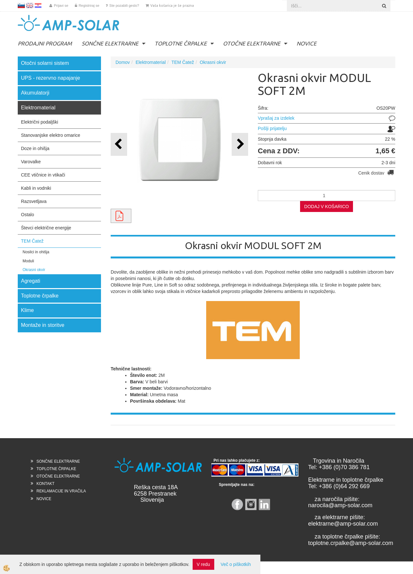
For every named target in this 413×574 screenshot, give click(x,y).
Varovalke (31, 161)
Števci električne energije (46, 227)
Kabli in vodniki (36, 188)
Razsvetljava (33, 201)
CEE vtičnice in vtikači (43, 174)
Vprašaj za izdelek (276, 118)
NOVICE (307, 43)
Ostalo (27, 214)
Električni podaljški (39, 122)
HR (38, 5)
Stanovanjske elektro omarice (50, 135)
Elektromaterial (151, 62)
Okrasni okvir (34, 269)
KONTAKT (45, 483)
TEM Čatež (32, 241)
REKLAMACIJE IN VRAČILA (61, 491)
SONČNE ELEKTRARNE (110, 43)
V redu (203, 564)
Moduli (28, 261)
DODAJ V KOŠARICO (326, 206)
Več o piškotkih (236, 564)
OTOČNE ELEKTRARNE (251, 43)
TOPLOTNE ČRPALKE (181, 43)
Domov (123, 62)
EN (29, 5)
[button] (240, 144)
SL (21, 5)
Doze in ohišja (35, 148)
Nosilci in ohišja (36, 252)
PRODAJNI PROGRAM (45, 43)
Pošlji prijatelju (272, 128)
